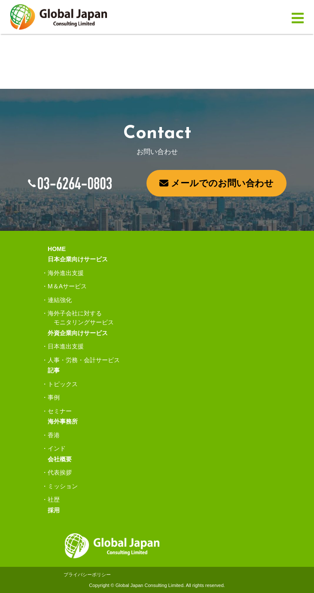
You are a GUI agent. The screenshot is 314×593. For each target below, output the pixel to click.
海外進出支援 (66, 272)
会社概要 (60, 459)
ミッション (63, 486)
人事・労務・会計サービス (84, 360)
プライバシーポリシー (87, 574)
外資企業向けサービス (78, 333)
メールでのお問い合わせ (216, 183)
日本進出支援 (66, 346)
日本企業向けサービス (78, 259)
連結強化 (60, 299)
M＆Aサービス (67, 286)
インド (57, 448)
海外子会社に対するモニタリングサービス (81, 318)
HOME (57, 248)
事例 (54, 397)
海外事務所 (63, 421)
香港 (54, 435)
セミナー (60, 411)
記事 (54, 370)
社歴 (54, 499)
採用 (54, 510)
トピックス (63, 384)
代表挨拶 (60, 472)
